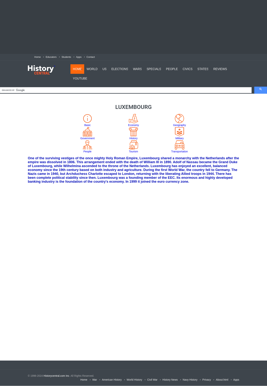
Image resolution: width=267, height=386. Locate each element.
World (92, 68)
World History (134, 379)
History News (170, 379)
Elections (119, 68)
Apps (79, 57)
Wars (137, 68)
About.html (222, 379)
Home (37, 57)
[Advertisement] (133, 27)
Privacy (206, 379)
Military (179, 138)
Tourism (133, 151)
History (133, 138)
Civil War (152, 379)
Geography (179, 125)
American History (112, 379)
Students (66, 57)
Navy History (190, 379)
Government (87, 138)
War (94, 379)
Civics (187, 68)
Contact (91, 57)
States (203, 68)
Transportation (179, 151)
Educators (51, 57)
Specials (154, 68)
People (172, 68)
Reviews (220, 68)
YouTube (80, 78)
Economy (133, 125)
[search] (125, 90)
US (105, 68)
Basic (87, 125)
